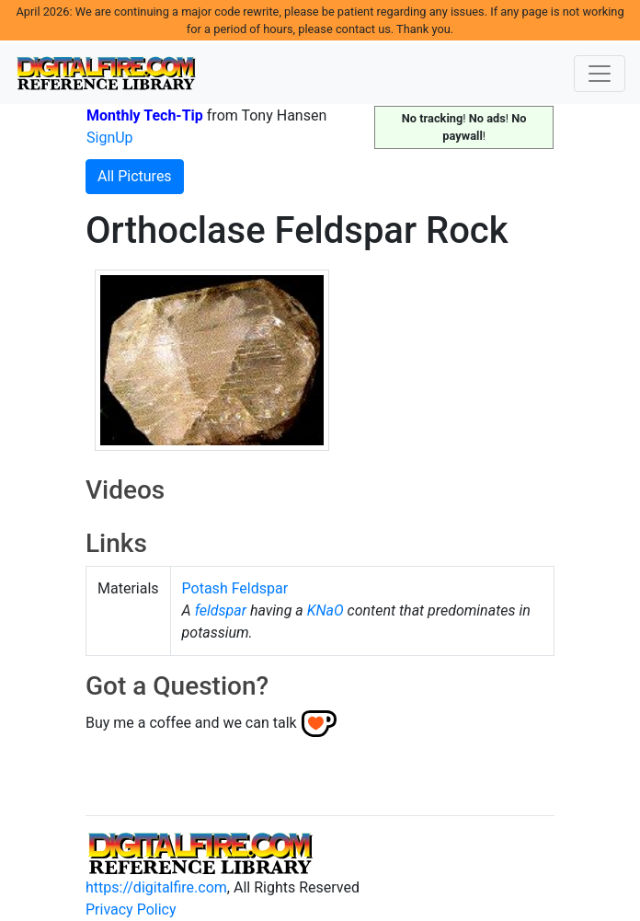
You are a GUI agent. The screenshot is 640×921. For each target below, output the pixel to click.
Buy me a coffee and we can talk (191, 722)
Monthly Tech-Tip (144, 115)
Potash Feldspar (235, 588)
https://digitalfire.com (156, 887)
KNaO (325, 610)
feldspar (220, 610)
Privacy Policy (131, 909)
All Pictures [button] (134, 176)
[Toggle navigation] (599, 73)
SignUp (109, 137)
